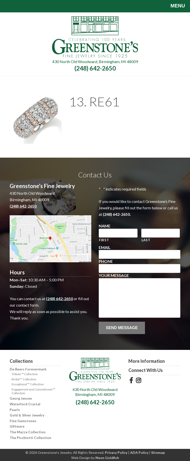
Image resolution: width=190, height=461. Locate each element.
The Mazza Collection (28, 432)
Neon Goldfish (107, 458)
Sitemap (158, 452)
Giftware (17, 426)
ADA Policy (139, 452)
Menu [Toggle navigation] (174, 6)
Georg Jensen (21, 398)
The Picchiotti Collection (30, 438)
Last (146, 240)
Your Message (114, 275)
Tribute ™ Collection (25, 374)
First (104, 240)
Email (106, 247)
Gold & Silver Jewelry (27, 415)
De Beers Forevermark (28, 369)
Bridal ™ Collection (24, 379)
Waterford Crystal (25, 404)
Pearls (15, 410)
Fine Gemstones (23, 421)
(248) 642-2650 (95, 68)
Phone (108, 261)
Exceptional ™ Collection (28, 384)
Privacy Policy (116, 452)
